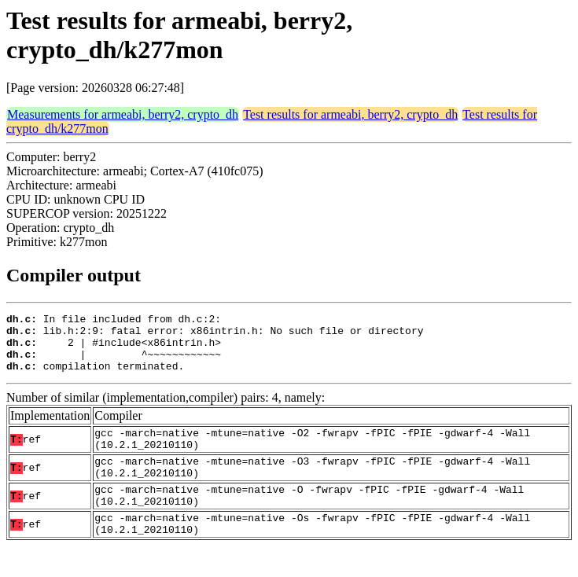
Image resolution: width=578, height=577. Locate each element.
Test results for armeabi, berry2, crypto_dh (350, 114)
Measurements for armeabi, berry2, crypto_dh (122, 114)
